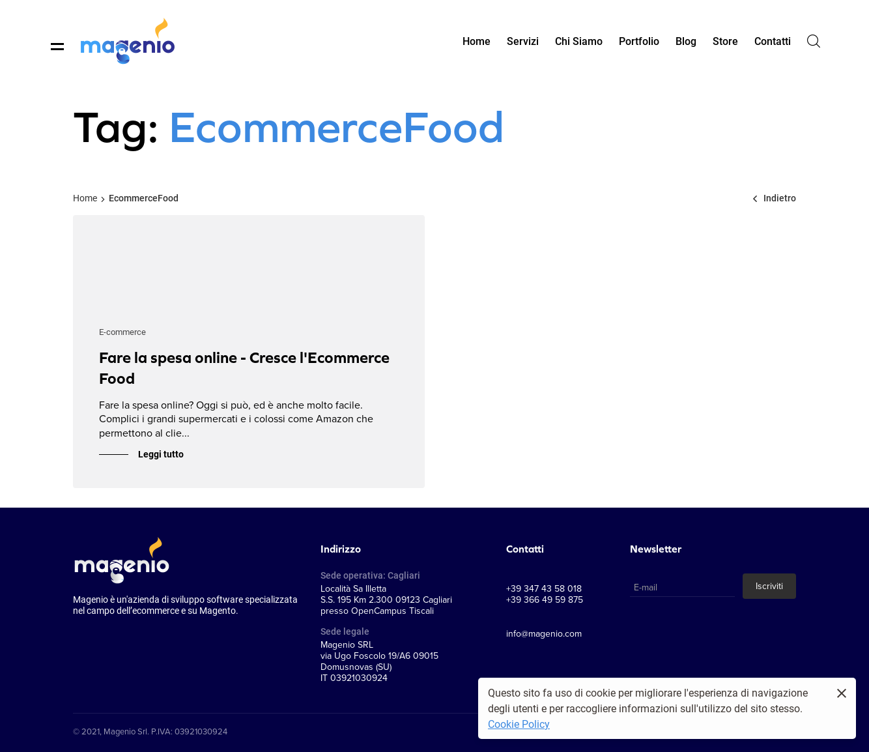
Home (85, 198)
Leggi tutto (161, 454)
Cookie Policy (519, 723)
